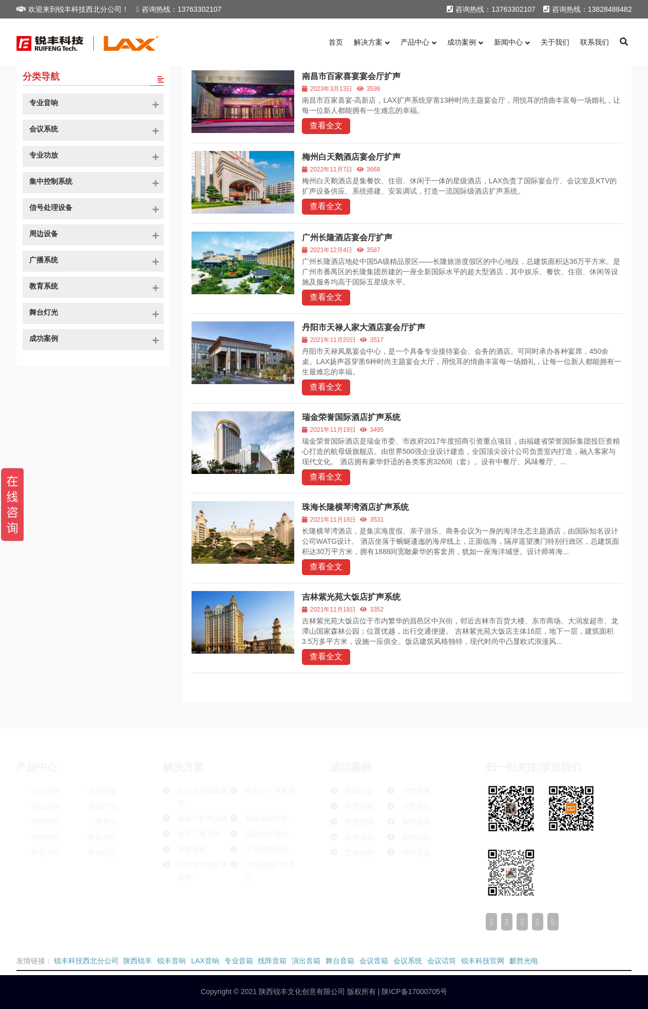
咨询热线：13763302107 (179, 9)
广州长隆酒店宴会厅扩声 (347, 237)
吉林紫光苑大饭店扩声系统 (351, 597)
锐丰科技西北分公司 (86, 961)
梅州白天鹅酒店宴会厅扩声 (351, 157)
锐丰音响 (171, 961)
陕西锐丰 (137, 961)
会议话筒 (441, 961)
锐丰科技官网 (482, 961)
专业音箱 (238, 961)
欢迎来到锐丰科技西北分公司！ (72, 9)
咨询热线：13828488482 (587, 9)
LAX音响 (205, 961)
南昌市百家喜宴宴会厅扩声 (351, 76)
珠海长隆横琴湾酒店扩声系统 (355, 507)
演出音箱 (306, 961)
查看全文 (326, 125)
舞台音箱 (340, 961)
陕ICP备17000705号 (413, 991)
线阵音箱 (272, 961)
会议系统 (407, 961)
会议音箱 (373, 961)
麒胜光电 (523, 961)
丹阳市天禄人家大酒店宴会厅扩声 (363, 327)
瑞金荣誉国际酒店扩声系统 (351, 417)
